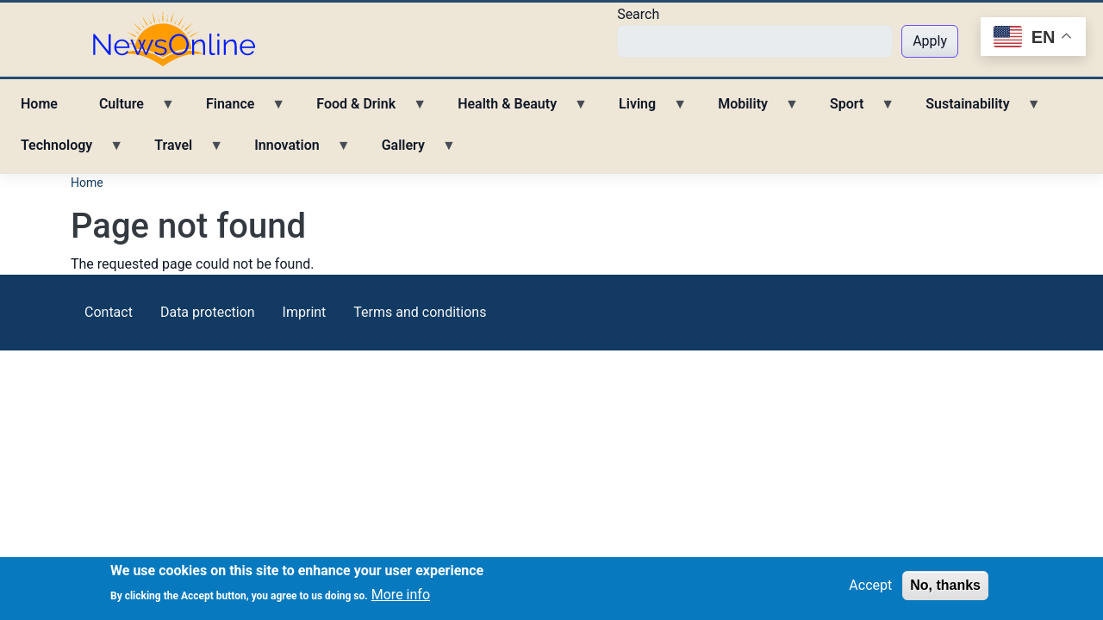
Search (638, 14)
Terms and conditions (419, 312)
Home (87, 182)
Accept (870, 588)
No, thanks (945, 587)
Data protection (207, 312)
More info (400, 597)
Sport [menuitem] (851, 110)
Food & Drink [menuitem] (361, 110)
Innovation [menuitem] (292, 151)
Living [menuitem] (642, 110)
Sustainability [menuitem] (972, 110)
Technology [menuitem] (61, 151)
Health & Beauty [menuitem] (512, 110)
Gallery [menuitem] (408, 151)
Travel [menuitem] (178, 151)
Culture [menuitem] (126, 110)
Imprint (305, 312)
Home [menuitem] (39, 104)
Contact (108, 312)
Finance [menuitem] (235, 110)
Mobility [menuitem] (748, 110)
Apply (930, 41)
